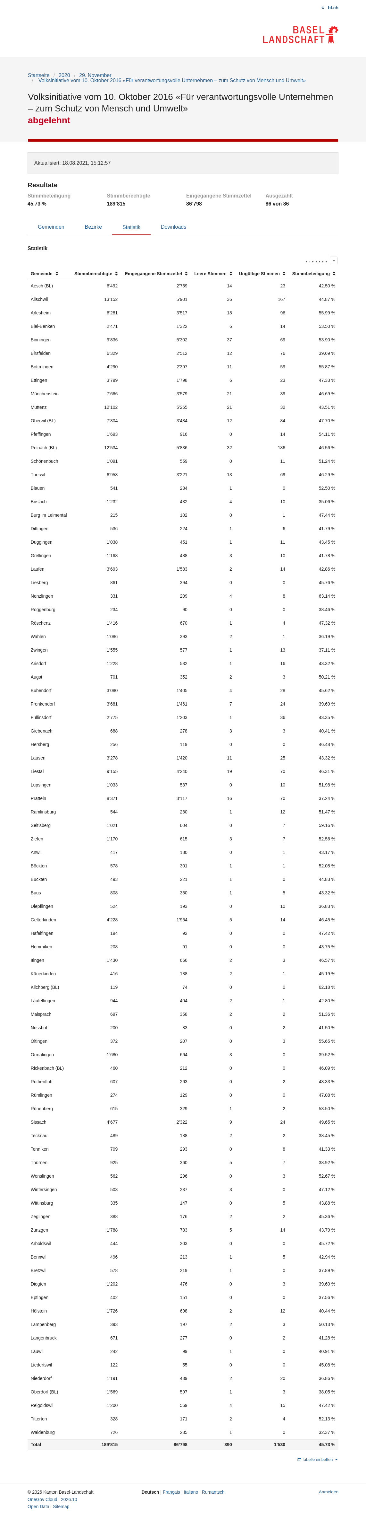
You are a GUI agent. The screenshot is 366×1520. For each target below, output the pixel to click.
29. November (95, 75)
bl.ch (333, 7)
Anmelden (328, 1491)
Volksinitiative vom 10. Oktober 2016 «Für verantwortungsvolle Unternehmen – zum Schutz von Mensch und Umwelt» (171, 80)
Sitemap (61, 1506)
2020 (64, 75)
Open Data (38, 1506)
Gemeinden (51, 227)
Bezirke (93, 227)
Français (171, 1492)
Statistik (131, 227)
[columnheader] (49, 273)
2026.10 (69, 1499)
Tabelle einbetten (317, 1459)
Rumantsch (213, 1492)
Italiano (191, 1492)
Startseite (39, 75)
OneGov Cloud (42, 1499)
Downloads (173, 227)
